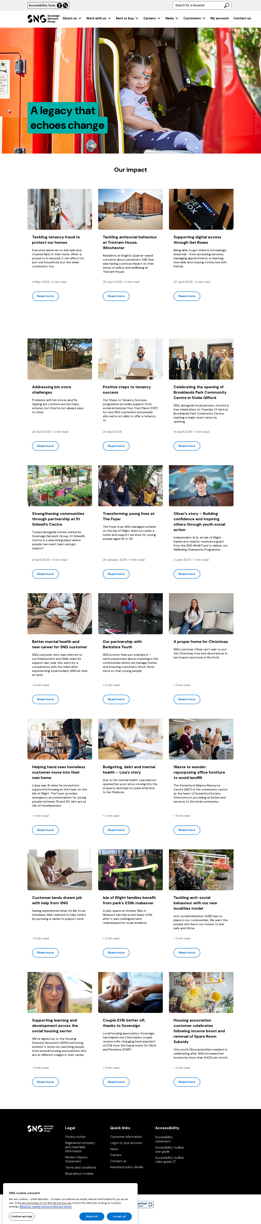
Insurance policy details (126, 1167)
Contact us (242, 18)
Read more (45, 296)
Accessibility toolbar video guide (169, 1160)
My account (219, 18)
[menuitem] (72, 18)
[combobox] (202, 5)
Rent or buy (127, 18)
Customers (194, 18)
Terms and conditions (80, 1167)
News (172, 18)
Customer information (126, 1137)
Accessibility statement (164, 1139)
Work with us (98, 18)
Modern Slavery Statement (76, 1159)
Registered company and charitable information (80, 1147)
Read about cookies (79, 1174)
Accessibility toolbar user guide (169, 1150)
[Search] (227, 5)
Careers (152, 18)
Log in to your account (126, 1143)
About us (72, 18)
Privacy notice (75, 1137)
